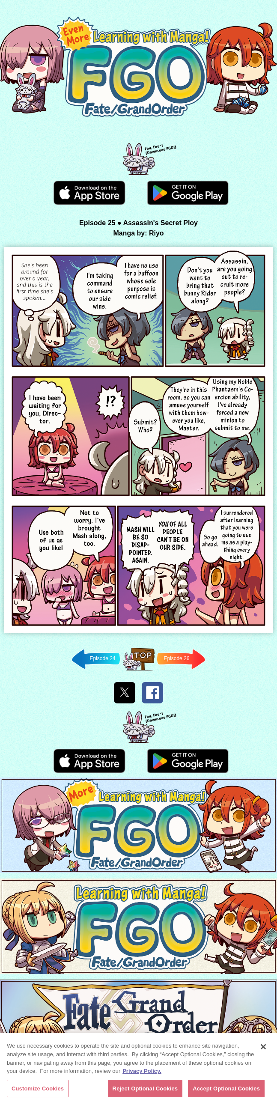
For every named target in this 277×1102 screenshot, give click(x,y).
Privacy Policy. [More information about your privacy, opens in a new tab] (141, 1072)
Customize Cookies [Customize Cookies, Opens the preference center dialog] (38, 1090)
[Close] (263, 1048)
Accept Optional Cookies (226, 1090)
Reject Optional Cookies (145, 1090)
